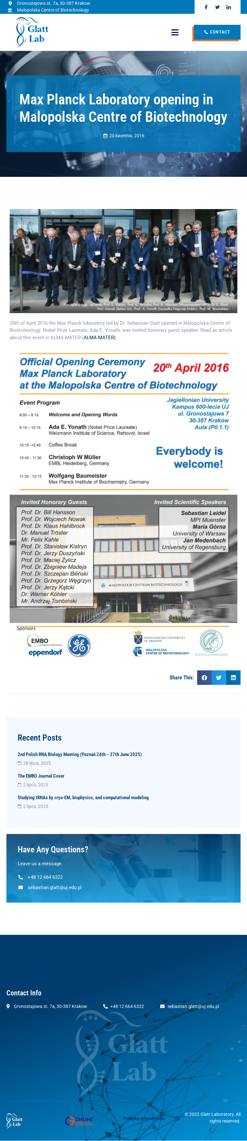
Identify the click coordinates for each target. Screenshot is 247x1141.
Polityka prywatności (144, 1118)
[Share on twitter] (219, 677)
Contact (217, 32)
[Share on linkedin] (233, 677)
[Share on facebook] (204, 677)
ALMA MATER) (100, 337)
